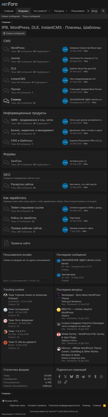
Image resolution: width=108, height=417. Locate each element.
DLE (13, 68)
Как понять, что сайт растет (83, 184)
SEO (6, 174)
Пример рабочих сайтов (26, 228)
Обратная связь (17, 405)
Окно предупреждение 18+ (83, 79)
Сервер (16, 99)
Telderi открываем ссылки (27, 207)
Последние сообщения (71, 254)
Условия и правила (37, 405)
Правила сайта (20, 243)
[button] (49, 11)
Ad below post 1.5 (78, 161)
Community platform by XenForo (54, 411)
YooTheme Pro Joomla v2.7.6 (84, 58)
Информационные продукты (24, 113)
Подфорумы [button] (42, 51)
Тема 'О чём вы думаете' (22, 342)
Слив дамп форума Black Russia (85, 89)
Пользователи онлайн (17, 254)
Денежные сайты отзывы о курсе (86, 130)
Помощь (86, 405)
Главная (8, 10)
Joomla (15, 58)
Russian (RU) (10, 401)
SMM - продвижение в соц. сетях (32, 120)
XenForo (16, 161)
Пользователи (79, 10)
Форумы (23, 10)
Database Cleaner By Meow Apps (85, 48)
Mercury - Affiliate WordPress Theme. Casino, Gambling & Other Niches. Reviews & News (82, 351)
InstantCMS (18, 78)
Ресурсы (59, 10)
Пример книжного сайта (81, 228)
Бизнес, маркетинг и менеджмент (32, 130)
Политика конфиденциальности (64, 405)
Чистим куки (68, 274)
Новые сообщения (11, 16)
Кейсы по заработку (23, 217)
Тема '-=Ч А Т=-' (17, 331)
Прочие (16, 89)
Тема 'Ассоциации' (18, 309)
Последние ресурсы (69, 289)
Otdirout (47, 385)
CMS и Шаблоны (21, 140)
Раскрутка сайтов (22, 184)
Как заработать (14, 198)
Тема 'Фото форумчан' (21, 320)
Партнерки (75, 218)
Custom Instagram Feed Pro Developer (83, 323)
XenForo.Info (20, 414)
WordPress (18, 47)
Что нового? (40, 10)
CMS (7, 41)
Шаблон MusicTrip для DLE (83, 68)
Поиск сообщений (31, 16)
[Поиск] (103, 11)
